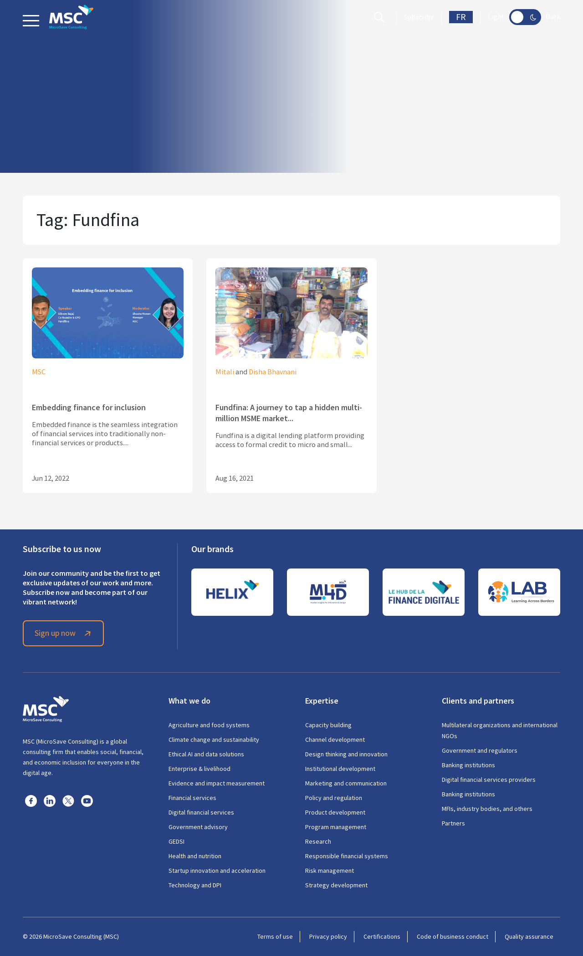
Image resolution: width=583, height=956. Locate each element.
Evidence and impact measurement (217, 783)
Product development (335, 812)
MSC (39, 372)
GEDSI (176, 841)
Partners (453, 823)
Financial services (192, 798)
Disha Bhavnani (273, 372)
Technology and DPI (195, 885)
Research (318, 841)
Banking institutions (468, 765)
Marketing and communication (346, 783)
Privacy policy (328, 936)
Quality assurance (529, 936)
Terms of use (275, 936)
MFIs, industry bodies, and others (487, 809)
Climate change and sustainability (214, 739)
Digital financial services (201, 812)
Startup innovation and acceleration (217, 870)
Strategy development (336, 885)
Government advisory (198, 827)
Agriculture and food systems (209, 725)
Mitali (224, 372)
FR (461, 17)
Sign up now (64, 633)
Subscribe (419, 17)
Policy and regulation (333, 798)
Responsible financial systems (346, 856)
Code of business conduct (452, 936)
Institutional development (340, 769)
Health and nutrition (195, 856)
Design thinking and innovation (346, 754)
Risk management (329, 870)
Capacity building (328, 725)
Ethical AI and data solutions (206, 754)
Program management (335, 827)
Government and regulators (479, 750)
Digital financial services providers (489, 779)
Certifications (381, 936)
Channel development (335, 739)
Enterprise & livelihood (199, 769)
